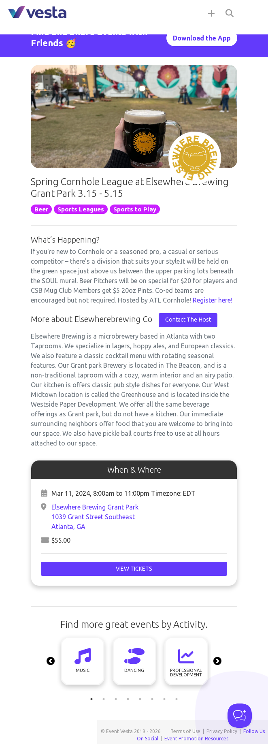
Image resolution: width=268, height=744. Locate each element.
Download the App (202, 38)
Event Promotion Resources (196, 738)
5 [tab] (140, 699)
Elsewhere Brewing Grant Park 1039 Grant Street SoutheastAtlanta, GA (94, 516)
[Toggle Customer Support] (240, 715)
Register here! (212, 300)
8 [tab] (176, 699)
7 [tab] (164, 699)
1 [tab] (91, 699)
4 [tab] (128, 699)
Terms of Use (185, 731)
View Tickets (134, 568)
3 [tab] (116, 699)
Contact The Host (188, 319)
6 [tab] (152, 699)
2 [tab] (104, 699)
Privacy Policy (221, 731)
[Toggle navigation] (252, 13)
